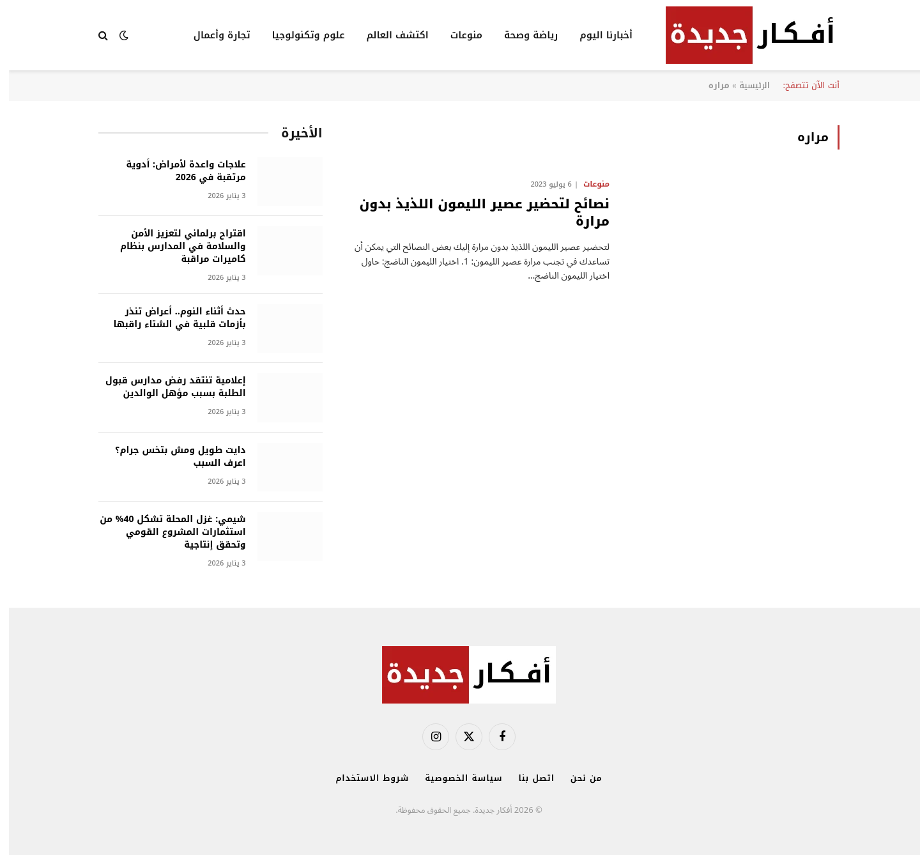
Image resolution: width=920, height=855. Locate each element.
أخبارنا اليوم (597, 35)
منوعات (457, 35)
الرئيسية (745, 85)
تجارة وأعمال (213, 35)
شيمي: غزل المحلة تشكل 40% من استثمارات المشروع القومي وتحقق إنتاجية (164, 532)
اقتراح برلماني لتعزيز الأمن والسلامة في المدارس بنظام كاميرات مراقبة (174, 246)
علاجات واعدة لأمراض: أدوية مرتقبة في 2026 (177, 171)
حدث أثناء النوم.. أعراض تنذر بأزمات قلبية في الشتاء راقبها (171, 318)
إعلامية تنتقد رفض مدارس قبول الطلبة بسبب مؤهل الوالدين (166, 387)
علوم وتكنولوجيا (299, 35)
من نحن (578, 778)
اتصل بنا (528, 778)
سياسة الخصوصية (454, 778)
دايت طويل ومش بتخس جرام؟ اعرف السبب (171, 457)
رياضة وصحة (522, 35)
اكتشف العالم (388, 35)
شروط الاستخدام (363, 778)
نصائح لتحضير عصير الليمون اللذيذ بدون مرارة (476, 213)
